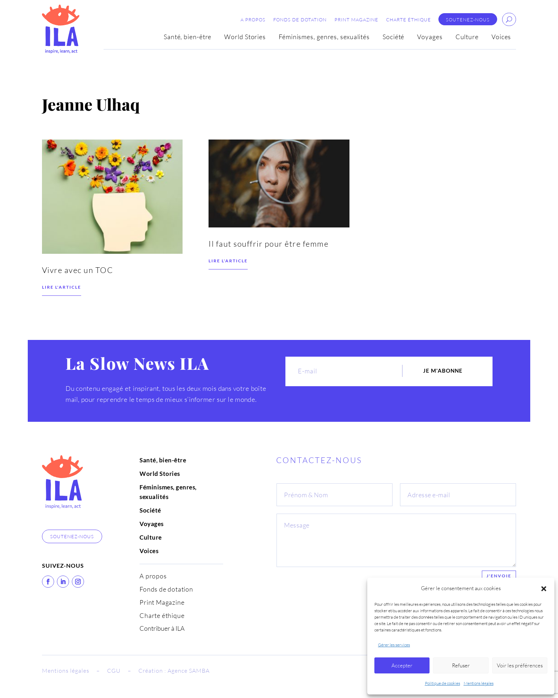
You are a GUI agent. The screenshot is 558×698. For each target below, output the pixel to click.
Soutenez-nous (468, 19)
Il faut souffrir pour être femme (268, 260)
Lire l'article (61, 303)
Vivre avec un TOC (78, 286)
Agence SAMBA (189, 670)
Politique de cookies (442, 683)
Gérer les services (394, 644)
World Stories (245, 37)
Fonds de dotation (300, 19)
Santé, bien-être (187, 37)
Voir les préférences (520, 665)
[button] (543, 588)
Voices (501, 37)
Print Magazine (356, 19)
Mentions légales (479, 683)
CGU (114, 670)
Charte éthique (408, 19)
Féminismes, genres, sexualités (324, 37)
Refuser (461, 665)
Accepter (401, 665)
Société (393, 37)
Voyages (429, 37)
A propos (253, 19)
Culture (467, 37)
